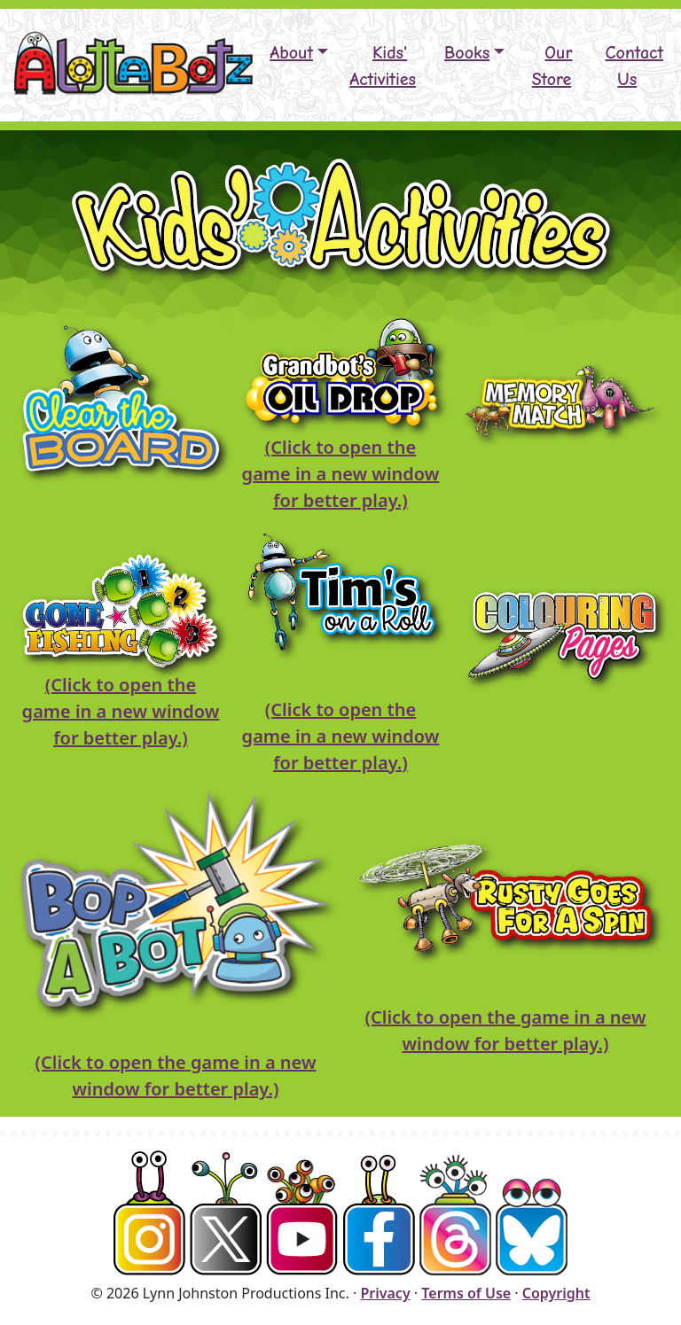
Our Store (552, 66)
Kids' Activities (382, 66)
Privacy (385, 1293)
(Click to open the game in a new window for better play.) (341, 473)
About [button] (291, 53)
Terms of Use (466, 1293)
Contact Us (634, 66)
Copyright (556, 1293)
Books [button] (466, 53)
